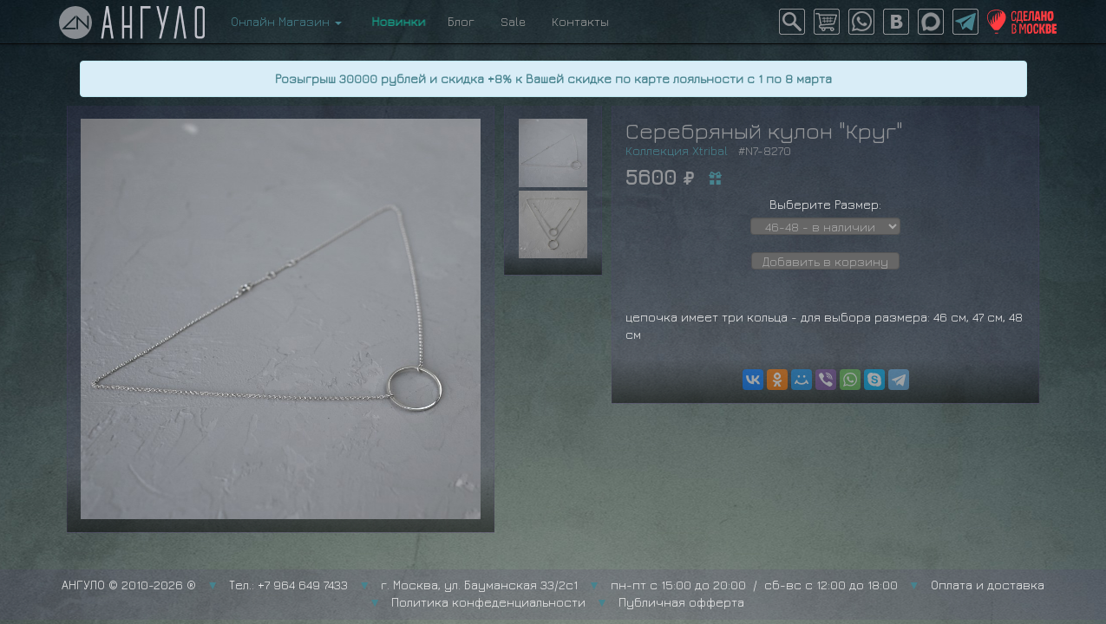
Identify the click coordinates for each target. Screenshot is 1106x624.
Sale (513, 21)
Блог (461, 21)
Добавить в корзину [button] (825, 261)
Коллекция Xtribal (676, 150)
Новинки (395, 21)
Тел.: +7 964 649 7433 (288, 584)
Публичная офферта (681, 602)
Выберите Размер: (825, 204)
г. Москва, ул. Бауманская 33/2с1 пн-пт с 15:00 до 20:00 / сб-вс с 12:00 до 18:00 (639, 584)
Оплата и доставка (987, 584)
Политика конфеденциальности (488, 602)
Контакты (580, 21)
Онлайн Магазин (286, 21)
